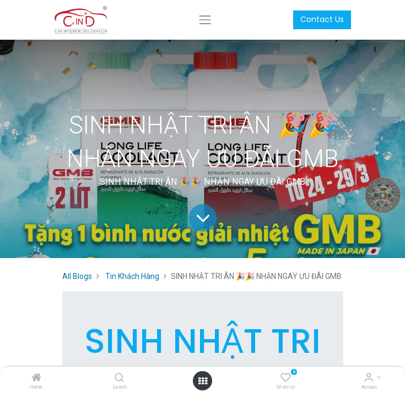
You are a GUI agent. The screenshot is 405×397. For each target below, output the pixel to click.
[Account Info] (369, 378)
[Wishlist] (285, 378)
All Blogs (77, 276)
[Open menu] (202, 381)
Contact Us (322, 19)
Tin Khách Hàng (132, 276)
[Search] (119, 378)
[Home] (36, 378)
